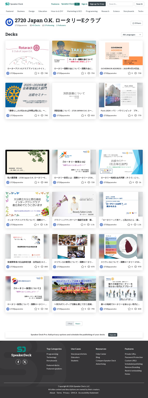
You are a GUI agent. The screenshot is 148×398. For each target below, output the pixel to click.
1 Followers (61, 25)
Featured (9, 11)
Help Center (101, 354)
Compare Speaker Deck (106, 360)
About (52, 392)
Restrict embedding (133, 370)
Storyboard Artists (79, 354)
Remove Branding (132, 367)
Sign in (84, 4)
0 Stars (136, 23)
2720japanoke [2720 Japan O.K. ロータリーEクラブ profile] (14, 73)
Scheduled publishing (134, 364)
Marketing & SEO (74, 11)
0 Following (49, 25)
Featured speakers (54, 368)
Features (55, 4)
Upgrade (112, 335)
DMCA (74, 392)
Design (32, 11)
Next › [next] (78, 323)
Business (21, 11)
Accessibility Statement (88, 392)
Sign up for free (97, 4)
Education (43, 11)
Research (105, 11)
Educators (75, 357)
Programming (92, 11)
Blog (98, 357)
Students (74, 360)
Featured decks (53, 365)
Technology (143, 11)
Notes (127, 374)
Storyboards (129, 11)
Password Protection (134, 357)
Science (116, 11)
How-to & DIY (57, 11)
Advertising (101, 364)
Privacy (66, 392)
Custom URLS (131, 360)
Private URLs (130, 354)
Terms (59, 392)
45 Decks (36, 25)
